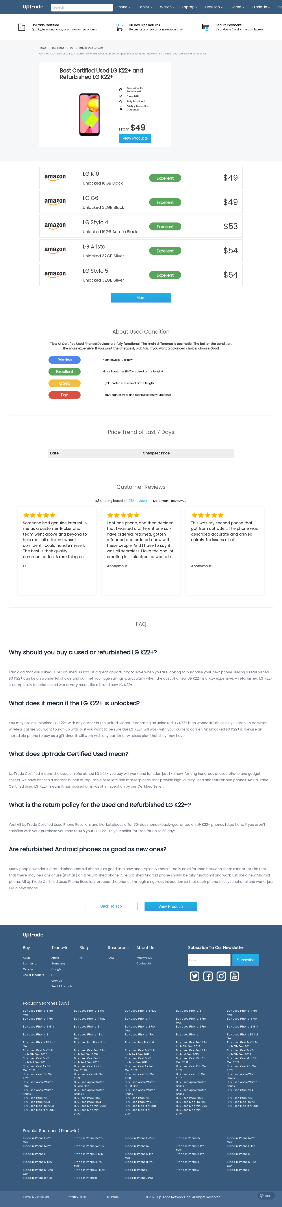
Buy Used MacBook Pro (89, 1042)
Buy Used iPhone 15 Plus (140, 1011)
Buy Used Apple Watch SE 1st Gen (140, 1084)
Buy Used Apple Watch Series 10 (191, 1084)
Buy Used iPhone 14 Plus (89, 1018)
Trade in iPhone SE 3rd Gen (241, 1164)
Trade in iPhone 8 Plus (37, 1178)
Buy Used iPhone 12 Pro (191, 1026)
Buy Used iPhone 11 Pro (139, 1034)
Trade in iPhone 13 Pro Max (190, 1148)
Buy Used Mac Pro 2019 (242, 1102)
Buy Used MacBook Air (140, 1042)
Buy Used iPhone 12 (35, 1034)
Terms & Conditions (36, 1197)
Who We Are (144, 958)
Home (42, 48)
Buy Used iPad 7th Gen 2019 (89, 1076)
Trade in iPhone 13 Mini (89, 1154)
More (140, 297)
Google (28, 969)
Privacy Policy (78, 1197)
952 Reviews (138, 501)
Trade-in (261, 7)
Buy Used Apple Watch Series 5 (191, 1092)
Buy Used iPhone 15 (188, 1011)
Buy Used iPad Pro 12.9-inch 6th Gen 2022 (191, 1044)
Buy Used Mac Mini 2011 (140, 1106)
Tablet (145, 7)
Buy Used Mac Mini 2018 (39, 1110)
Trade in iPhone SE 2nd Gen (38, 1172)
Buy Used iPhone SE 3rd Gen (242, 1036)
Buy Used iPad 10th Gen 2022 (191, 1068)
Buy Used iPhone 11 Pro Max (88, 1036)
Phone (123, 7)
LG (71, 48)
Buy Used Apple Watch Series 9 (242, 1084)
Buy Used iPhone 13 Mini (38, 1026)
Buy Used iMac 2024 (87, 1102)
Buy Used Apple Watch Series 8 (38, 1092)
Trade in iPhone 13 (34, 1154)
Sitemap (113, 1197)
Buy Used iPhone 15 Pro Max (38, 1012)
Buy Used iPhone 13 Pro (242, 1018)
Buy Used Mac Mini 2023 (137, 1112)
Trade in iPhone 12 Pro (190, 1154)
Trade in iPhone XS (137, 1170)
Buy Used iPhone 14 (137, 1018)
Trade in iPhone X (238, 1170)
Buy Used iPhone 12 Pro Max (140, 1028)
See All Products (33, 975)
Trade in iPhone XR (188, 1170)
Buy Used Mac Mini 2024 (188, 1112)
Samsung (30, 963)
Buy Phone (58, 48)
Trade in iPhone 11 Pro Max (88, 1164)
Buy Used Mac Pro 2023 (38, 1106)
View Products (135, 138)
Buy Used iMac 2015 (36, 1098)
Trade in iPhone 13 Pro (241, 1146)
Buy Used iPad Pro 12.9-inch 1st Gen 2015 (191, 1052)
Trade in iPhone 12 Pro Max (139, 1156)
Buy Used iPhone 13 (86, 1026)
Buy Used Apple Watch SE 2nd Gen (89, 1084)
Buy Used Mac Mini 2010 (90, 1106)
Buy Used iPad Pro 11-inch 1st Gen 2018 (139, 1060)
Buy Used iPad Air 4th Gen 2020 (88, 1068)
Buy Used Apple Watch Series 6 (140, 1092)
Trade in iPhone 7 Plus (139, 1178)
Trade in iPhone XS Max (89, 1170)
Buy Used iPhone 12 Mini (242, 1026)
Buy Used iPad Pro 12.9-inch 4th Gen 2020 (38, 1052)
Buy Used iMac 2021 (240, 1098)
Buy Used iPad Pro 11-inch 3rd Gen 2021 (37, 1060)
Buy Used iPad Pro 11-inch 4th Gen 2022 (241, 1052)
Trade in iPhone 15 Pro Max (37, 1140)
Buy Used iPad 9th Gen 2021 (242, 1068)
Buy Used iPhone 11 (188, 1034)
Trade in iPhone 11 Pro (138, 1162)
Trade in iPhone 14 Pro (37, 1146)
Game (237, 7)
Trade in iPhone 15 (188, 1138)
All (81, 958)
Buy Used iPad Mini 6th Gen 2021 (191, 1060)
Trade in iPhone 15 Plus (140, 1138)
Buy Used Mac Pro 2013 (191, 1102)
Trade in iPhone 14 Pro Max (241, 1140)
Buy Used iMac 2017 (87, 1098)
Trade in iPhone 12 (238, 1154)
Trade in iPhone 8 (85, 1178)
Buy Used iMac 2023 (36, 1102)
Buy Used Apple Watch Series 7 (89, 1092)
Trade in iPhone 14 (137, 1146)
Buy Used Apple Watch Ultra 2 (242, 1076)
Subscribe (245, 960)
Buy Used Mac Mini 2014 (243, 1106)
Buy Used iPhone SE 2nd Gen (39, 1044)
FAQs (111, 958)
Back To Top (111, 906)
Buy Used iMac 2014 (240, 1090)
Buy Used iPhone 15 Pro (89, 1011)
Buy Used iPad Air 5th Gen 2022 (37, 1068)
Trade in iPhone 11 (187, 1162)
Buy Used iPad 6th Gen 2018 (140, 1076)
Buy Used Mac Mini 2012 (192, 1106)
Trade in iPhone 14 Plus (89, 1146)
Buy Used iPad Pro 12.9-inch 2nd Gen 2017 (140, 1052)
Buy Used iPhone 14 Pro (38, 1018)
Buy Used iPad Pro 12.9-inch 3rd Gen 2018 (89, 1052)
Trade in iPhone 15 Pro (88, 1138)
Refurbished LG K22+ (91, 48)
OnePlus (56, 981)
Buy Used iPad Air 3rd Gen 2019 (139, 1068)
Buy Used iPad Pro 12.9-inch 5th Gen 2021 (242, 1044)
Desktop (214, 7)
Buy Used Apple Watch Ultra (38, 1084)
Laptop (190, 7)
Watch (167, 7)
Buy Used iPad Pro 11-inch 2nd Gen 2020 (88, 1060)
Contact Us (144, 963)
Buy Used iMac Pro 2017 (140, 1102)
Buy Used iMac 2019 (138, 1098)
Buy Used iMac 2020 (189, 1098)
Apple (26, 958)
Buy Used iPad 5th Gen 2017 (191, 1076)
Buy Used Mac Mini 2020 (86, 1112)
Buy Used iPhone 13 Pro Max (191, 1020)
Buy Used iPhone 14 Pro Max (242, 1012)
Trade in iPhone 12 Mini (37, 1162)
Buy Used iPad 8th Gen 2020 (38, 1076)
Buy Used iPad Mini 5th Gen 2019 (242, 1060)
